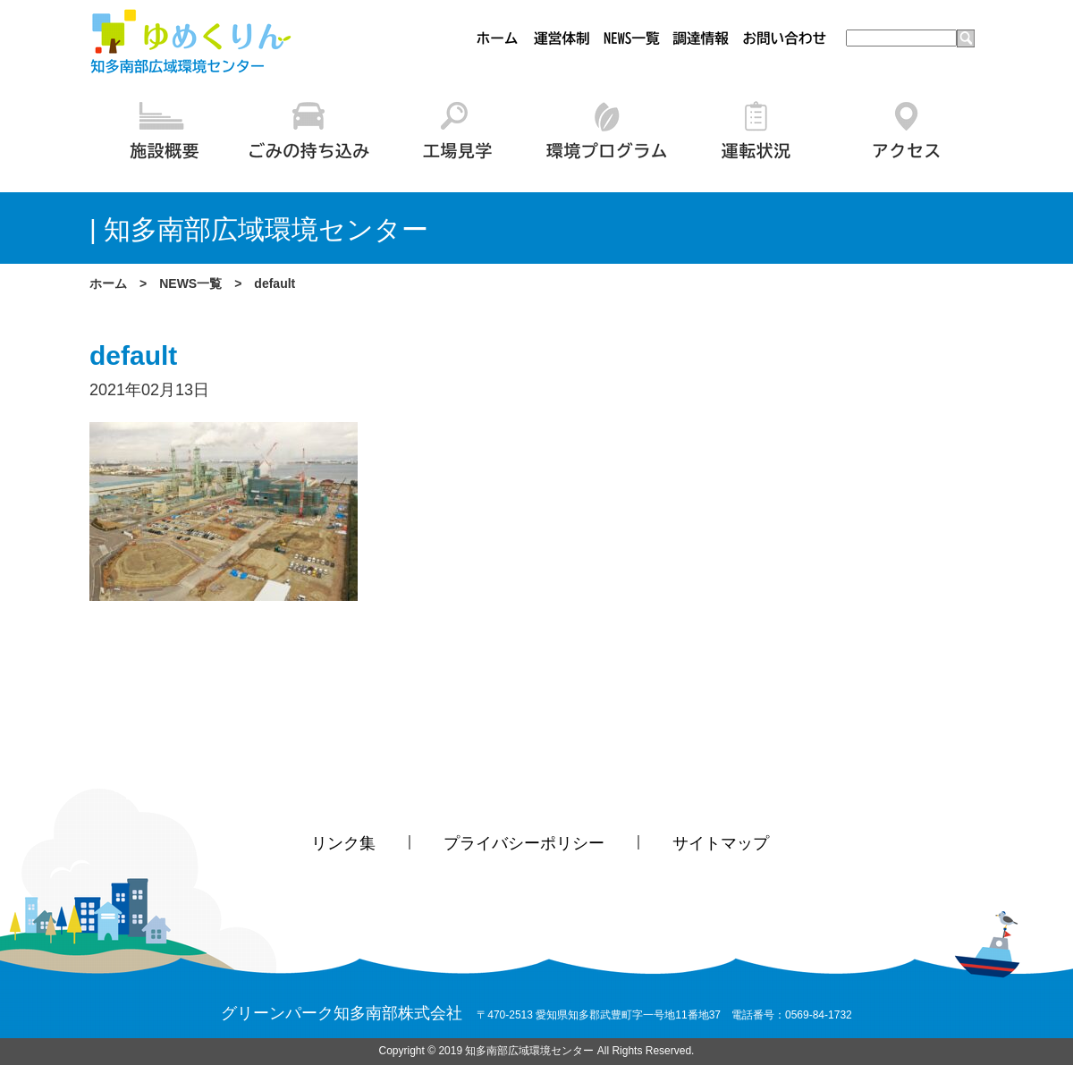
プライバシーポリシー (524, 843)
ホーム (108, 283)
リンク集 (343, 843)
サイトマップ (720, 843)
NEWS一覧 (190, 283)
